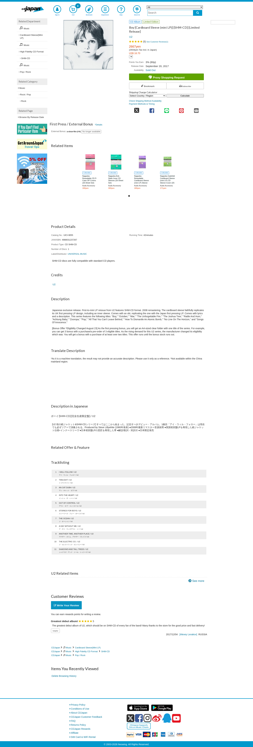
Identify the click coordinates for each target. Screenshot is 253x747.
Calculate (185, 95)
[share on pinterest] (181, 109)
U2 (130, 36)
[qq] (166, 718)
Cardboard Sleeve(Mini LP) (88, 647)
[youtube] (176, 718)
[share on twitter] (137, 109)
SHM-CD (105, 651)
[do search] (197, 13)
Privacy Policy (78, 704)
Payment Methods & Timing (142, 104)
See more (198, 580)
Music (68, 647)
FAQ (73, 721)
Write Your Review (66, 605)
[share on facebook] (151, 109)
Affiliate (75, 733)
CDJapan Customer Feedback (86, 717)
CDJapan (55, 647)
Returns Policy (78, 725)
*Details (98, 124)
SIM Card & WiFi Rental (83, 737)
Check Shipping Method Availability (145, 101)
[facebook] (139, 718)
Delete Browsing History (64, 676)
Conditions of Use (80, 708)
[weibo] (156, 718)
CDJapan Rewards (81, 729)
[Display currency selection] (131, 56)
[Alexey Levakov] (188, 634)
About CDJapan (79, 712)
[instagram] (148, 718)
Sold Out (150, 70)
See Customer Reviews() (157, 42)
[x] (130, 718)
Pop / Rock (80, 655)
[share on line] (166, 109)
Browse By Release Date (31, 117)
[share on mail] (196, 109)
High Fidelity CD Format (86, 651)
